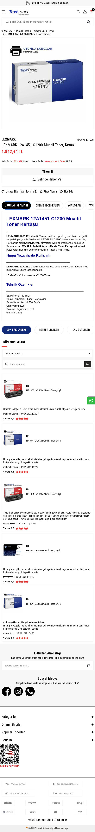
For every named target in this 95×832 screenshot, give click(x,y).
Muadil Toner (22, 31)
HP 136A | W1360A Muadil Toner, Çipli (43, 390)
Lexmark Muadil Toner (43, 31)
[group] (47, 83)
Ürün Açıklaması (16, 205)
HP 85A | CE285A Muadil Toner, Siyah (43, 604)
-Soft (29, 828)
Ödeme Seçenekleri (48, 205)
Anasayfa (7, 31)
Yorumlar (74, 205)
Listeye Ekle (10, 191)
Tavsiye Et (29, 191)
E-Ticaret (37, 828)
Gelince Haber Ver (47, 179)
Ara (87, 364)
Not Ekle (66, 191)
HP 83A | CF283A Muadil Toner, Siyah (43, 440)
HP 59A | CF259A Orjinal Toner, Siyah (43, 550)
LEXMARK (9, 139)
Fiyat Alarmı (48, 191)
